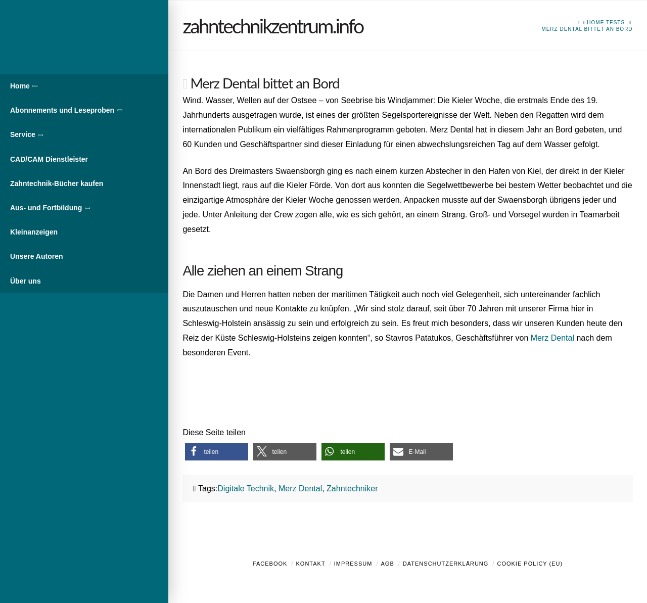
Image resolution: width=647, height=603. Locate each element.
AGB (387, 564)
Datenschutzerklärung (446, 564)
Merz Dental (552, 338)
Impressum (353, 564)
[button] (216, 451)
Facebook (270, 564)
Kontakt (311, 564)
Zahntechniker (352, 488)
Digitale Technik (245, 488)
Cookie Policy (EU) (530, 564)
